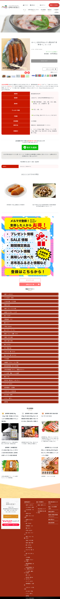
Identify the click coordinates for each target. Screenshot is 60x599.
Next (28, 72)
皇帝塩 (6, 402)
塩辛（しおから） (8, 294)
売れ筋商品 (43, 10)
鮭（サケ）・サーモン (9, 330)
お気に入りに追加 (51, 69)
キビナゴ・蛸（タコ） (10, 351)
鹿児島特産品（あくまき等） (11, 366)
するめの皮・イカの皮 (10, 301)
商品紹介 (50, 10)
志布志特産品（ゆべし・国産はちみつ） (14, 369)
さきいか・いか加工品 (10, 391)
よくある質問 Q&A (53, 507)
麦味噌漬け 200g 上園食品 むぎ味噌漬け (16, 204)
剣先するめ (7, 305)
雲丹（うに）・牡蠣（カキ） (11, 333)
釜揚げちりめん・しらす (10, 312)
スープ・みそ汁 (8, 384)
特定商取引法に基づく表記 (41, 511)
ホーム (24, 10)
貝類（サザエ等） (8, 337)
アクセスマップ (7, 515)
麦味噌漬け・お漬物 (9, 387)
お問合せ (33, 5)
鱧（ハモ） (7, 377)
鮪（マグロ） (7, 344)
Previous (25, 72)
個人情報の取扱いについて (53, 515)
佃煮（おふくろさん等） (10, 308)
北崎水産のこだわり (53, 502)
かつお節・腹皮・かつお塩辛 (11, 373)
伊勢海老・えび (8, 319)
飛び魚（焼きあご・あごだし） (12, 380)
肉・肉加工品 (7, 348)
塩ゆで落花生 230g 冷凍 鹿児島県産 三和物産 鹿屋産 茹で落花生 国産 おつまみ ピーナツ (44, 205)
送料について (54, 72)
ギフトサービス (30, 280)
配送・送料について (41, 505)
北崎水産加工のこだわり (33, 10)
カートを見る (55, 5)
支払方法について (42, 508)
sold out (44, 61)
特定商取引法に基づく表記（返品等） (30, 162)
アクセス (26, 5)
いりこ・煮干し (8, 398)
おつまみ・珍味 (8, 395)
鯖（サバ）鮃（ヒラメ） (10, 355)
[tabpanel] (15, 54)
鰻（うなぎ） (7, 316)
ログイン (43, 5)
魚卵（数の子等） (8, 341)
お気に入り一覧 (32, 284)
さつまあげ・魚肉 (8, 298)
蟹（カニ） (7, 323)
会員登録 (52, 522)
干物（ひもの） (8, 326)
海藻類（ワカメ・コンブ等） (11, 362)
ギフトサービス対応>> (51, 52)
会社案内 (57, 13)
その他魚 (6, 359)
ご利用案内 (56, 10)
